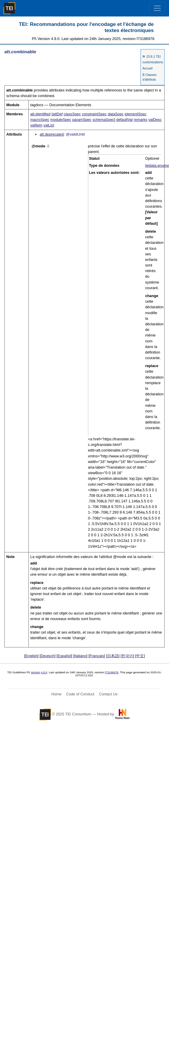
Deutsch (48, 656)
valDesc (155, 119)
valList (48, 125)
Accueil (147, 68)
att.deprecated (52, 134)
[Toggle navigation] (157, 8)
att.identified (40, 114)
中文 (140, 656)
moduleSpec (60, 119)
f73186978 (111, 672)
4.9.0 (44, 672)
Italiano (80, 656)
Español (64, 656)
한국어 (127, 656)
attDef (57, 114)
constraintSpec (94, 114)
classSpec (72, 114)
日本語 (113, 656)
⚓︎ (48, 146)
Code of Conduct (80, 694)
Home (56, 694)
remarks (140, 119)
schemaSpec (103, 119)
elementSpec (136, 114)
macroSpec (39, 119)
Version (35, 672)
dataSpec (116, 114)
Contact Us (108, 694)
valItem (36, 125)
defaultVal (124, 119)
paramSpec (81, 119)
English (31, 656)
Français (96, 656)
